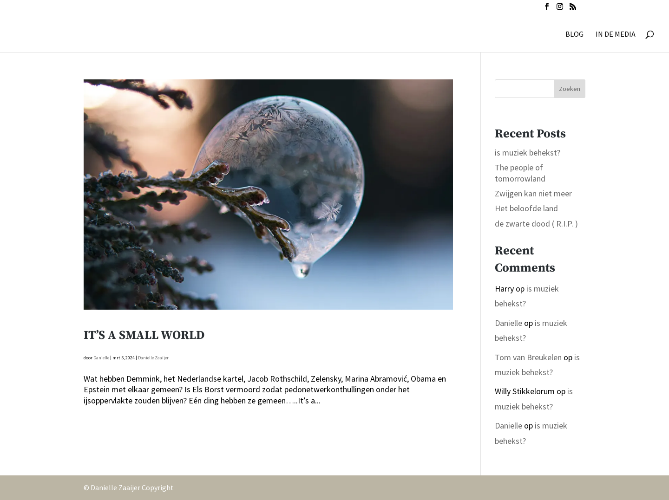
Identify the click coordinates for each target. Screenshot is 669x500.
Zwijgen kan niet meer (533, 193)
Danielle (101, 358)
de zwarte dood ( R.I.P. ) (536, 223)
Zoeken (569, 88)
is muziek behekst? (527, 152)
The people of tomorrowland (520, 172)
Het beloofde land (526, 208)
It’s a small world (144, 335)
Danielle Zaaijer (153, 358)
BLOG (574, 35)
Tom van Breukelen (528, 357)
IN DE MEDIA (616, 35)
